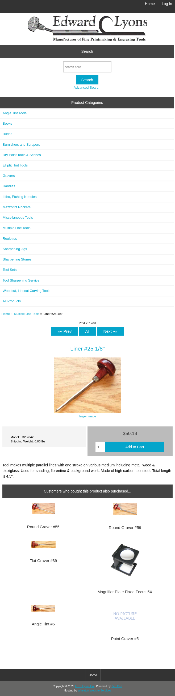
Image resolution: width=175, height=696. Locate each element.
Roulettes (10, 239)
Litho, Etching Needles (20, 197)
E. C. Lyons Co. (85, 686)
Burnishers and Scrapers (21, 144)
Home (150, 4)
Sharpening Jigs (15, 249)
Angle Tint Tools (15, 113)
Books (7, 123)
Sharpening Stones (17, 259)
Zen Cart (116, 686)
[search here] (87, 66)
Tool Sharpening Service (21, 280)
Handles (9, 186)
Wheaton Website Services (94, 690)
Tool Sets (9, 270)
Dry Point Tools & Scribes (22, 155)
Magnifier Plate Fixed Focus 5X (125, 592)
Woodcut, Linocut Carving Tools (26, 291)
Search (87, 51)
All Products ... (13, 301)
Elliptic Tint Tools (15, 165)
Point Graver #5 (125, 639)
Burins (7, 134)
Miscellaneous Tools (18, 217)
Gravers (9, 176)
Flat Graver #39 (43, 561)
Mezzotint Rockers (17, 207)
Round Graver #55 (43, 527)
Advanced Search (87, 87)
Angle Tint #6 (43, 624)
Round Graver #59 (125, 528)
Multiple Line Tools (26, 313)
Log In (167, 4)
